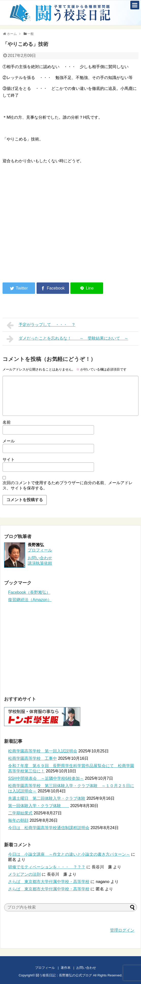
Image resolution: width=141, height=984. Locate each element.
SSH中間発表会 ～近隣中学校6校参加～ (46, 778)
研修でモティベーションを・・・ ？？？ (46, 867)
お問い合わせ (91, 968)
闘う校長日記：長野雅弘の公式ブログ (64, 975)
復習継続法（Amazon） (30, 600)
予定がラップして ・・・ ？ (41, 325)
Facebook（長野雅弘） (29, 592)
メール (9, 441)
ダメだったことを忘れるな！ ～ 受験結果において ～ (67, 339)
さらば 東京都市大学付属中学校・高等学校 (48, 881)
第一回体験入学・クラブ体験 (38, 806)
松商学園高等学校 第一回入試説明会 (42, 751)
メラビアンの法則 (24, 874)
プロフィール (40, 550)
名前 (7, 422)
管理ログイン (122, 930)
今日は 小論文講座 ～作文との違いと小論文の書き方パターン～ (69, 854)
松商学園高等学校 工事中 (32, 758)
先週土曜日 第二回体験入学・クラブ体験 (46, 798)
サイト (9, 459)
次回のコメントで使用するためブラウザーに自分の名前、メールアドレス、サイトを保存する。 (68, 485)
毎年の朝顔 (18, 820)
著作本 (66, 968)
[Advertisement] (45, 236)
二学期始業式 (20, 813)
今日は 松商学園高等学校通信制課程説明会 (48, 828)
